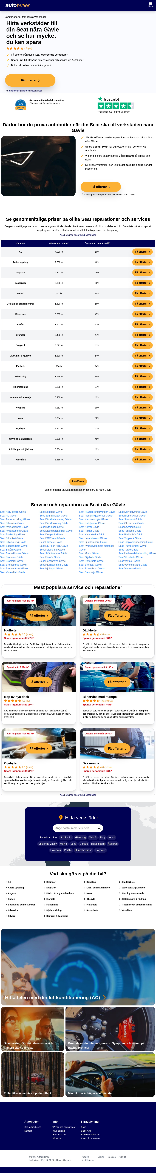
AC (8, 882)
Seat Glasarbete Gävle (131, 523)
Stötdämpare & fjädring (132, 899)
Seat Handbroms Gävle (53, 561)
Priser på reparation (90, 1138)
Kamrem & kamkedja (56, 916)
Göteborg (80, 837)
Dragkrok (50, 887)
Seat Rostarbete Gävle (92, 568)
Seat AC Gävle (8, 515)
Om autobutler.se (32, 1127)
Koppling (90, 882)
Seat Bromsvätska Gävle (14, 568)
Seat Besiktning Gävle (12, 534)
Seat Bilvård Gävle (10, 549)
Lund (73, 843)
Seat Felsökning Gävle (52, 549)
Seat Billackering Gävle (13, 542)
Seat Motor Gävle (89, 553)
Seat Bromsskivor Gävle (131, 515)
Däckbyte (90, 630)
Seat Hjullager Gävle (51, 568)
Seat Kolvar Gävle (89, 527)
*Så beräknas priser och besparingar (24, 90)
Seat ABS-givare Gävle (13, 512)
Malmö (92, 837)
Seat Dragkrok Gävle (51, 534)
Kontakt (28, 1131)
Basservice (91, 763)
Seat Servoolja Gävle (91, 572)
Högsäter (100, 850)
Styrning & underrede (131, 893)
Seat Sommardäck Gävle (54, 515)
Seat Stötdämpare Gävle (53, 553)
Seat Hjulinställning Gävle (54, 564)
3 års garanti (58, 1131)
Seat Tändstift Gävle (129, 530)
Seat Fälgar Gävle (89, 530)
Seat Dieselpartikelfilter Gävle (56, 530)
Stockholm (66, 837)
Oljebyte (10, 763)
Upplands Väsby (47, 843)
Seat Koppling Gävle (51, 512)
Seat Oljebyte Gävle (90, 557)
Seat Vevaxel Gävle (129, 561)
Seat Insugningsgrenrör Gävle (96, 515)
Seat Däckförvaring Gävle (54, 523)
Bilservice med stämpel (100, 697)
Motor (88, 893)
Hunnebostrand (83, 850)
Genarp (83, 843)
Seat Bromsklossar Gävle (14, 553)
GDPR (122, 1157)
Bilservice (12, 910)
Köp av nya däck (16, 697)
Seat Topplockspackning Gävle (135, 542)
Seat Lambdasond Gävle (93, 538)
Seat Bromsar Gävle (90, 564)
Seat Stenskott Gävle (130, 519)
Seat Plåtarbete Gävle (91, 561)
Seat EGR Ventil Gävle (52, 538)
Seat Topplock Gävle (129, 538)
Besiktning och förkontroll (20, 904)
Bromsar (50, 882)
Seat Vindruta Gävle (129, 568)
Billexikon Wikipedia (90, 1134)
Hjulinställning (53, 910)
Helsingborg (98, 843)
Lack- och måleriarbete (97, 887)
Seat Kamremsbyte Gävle (93, 519)
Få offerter (142, 251)
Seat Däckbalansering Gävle (55, 519)
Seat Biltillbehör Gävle (130, 534)
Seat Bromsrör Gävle (11, 561)
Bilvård (10, 916)
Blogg (83, 1127)
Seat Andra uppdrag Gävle (15, 519)
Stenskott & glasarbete (132, 887)
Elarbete (49, 899)
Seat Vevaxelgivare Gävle (132, 564)
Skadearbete (127, 882)
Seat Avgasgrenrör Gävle (14, 527)
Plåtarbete (90, 904)
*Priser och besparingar (63, 1127)
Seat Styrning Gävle (129, 527)
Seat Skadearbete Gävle (13, 546)
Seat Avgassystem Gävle (14, 530)
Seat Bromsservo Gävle (13, 564)
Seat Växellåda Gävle (130, 557)
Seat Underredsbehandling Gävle (137, 553)
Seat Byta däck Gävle (52, 527)
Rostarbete (91, 910)
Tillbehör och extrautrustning (135, 904)
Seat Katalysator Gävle (92, 523)
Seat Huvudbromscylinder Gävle (97, 512)
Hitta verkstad (59, 1134)
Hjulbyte (10, 630)
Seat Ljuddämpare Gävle (93, 542)
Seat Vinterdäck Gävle (12, 572)
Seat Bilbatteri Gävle (11, 538)
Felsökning (51, 904)
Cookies (112, 1157)
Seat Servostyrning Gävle (132, 512)
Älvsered (113, 843)
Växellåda (125, 910)
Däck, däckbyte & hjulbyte (59, 893)
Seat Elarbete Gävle (51, 542)
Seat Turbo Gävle (128, 549)
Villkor (101, 1157)
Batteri (10, 899)
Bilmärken (57, 1138)
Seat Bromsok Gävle (11, 557)
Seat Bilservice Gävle (12, 523)
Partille (68, 850)
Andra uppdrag (15, 887)
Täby (102, 837)
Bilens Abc (86, 1131)
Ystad (111, 837)
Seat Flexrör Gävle (50, 557)
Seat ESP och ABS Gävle (54, 546)
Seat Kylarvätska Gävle (92, 534)
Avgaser (11, 893)
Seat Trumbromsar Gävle (132, 546)
